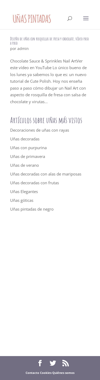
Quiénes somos (63, 373)
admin (23, 48)
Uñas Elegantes (24, 191)
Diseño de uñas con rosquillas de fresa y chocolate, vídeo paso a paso (49, 41)
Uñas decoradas (24, 138)
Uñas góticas (21, 200)
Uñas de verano (24, 165)
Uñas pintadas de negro (32, 209)
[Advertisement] (50, 284)
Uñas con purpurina (28, 147)
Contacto (32, 373)
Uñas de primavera (27, 156)
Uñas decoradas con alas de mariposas (45, 174)
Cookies (45, 373)
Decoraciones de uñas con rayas (39, 130)
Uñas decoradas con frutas (34, 182)
